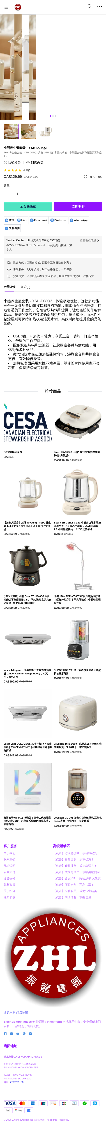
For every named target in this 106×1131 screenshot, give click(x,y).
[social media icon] (5, 1093)
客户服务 (10, 905)
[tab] (9, 288)
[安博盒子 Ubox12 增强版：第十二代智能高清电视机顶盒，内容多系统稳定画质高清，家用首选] (28, 842)
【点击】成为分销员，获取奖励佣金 (76, 931)
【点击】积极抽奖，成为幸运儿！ (75, 925)
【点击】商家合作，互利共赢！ (73, 944)
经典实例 (9, 956)
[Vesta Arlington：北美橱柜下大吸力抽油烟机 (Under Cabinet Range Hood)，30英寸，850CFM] (28, 695)
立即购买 (78, 206)
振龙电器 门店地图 (16, 1072)
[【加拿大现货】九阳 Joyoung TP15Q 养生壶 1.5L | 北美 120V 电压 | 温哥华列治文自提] (28, 547)
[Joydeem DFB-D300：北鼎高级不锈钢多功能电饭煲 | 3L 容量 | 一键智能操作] (78, 766)
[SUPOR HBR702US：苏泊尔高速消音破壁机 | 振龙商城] (78, 693)
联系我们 (9, 918)
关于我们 (9, 912)
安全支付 (9, 931)
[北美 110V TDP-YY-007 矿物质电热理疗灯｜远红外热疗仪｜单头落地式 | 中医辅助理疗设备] (78, 621)
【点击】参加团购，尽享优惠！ (73, 918)
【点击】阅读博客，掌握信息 (72, 956)
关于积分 (9, 950)
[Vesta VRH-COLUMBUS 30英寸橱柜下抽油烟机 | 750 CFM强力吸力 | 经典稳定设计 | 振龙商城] (28, 768)
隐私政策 (9, 944)
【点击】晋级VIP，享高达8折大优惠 (77, 937)
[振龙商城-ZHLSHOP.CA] (17, 7)
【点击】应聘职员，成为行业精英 (75, 950)
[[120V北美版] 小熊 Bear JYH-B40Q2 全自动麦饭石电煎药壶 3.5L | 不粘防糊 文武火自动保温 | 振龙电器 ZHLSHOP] (28, 621)
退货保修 (9, 937)
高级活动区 (61, 905)
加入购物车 (28, 207)
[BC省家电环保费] (28, 473)
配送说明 (9, 925)
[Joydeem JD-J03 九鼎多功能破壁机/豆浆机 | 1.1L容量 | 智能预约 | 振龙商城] (78, 840)
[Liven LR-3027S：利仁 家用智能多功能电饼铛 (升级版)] (78, 475)
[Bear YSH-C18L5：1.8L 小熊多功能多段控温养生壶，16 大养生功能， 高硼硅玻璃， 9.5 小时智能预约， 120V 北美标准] (78, 547)
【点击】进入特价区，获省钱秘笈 (75, 912)
